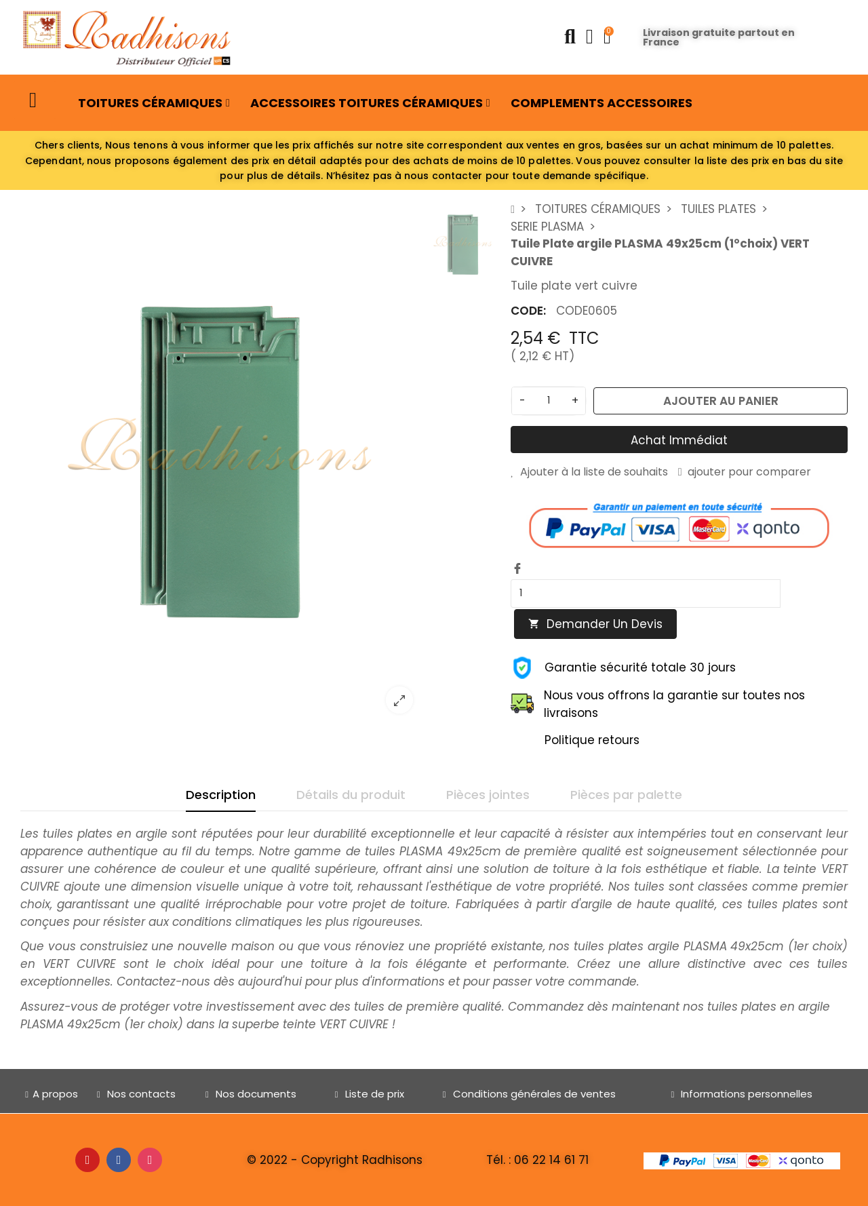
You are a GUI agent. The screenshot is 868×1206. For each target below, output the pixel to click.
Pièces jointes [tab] (488, 794)
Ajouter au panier (720, 401)
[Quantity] (646, 593)
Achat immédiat (679, 440)
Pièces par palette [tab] (626, 794)
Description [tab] (221, 794)
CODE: (528, 311)
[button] (34, 100)
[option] (221, 462)
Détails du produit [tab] (351, 794)
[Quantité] (549, 400)
